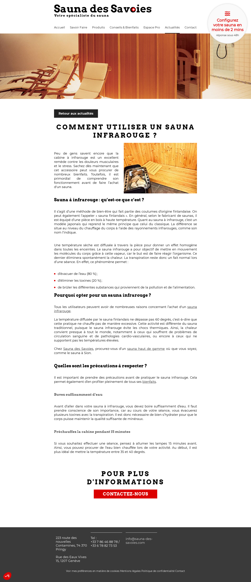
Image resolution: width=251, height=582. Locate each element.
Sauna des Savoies (78, 349)
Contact (191, 27)
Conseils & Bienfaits (124, 27)
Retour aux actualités (76, 113)
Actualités (172, 27)
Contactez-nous (125, 494)
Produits (98, 27)
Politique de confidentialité (157, 571)
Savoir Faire (78, 27)
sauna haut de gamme (146, 349)
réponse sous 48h (227, 24)
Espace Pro (151, 27)
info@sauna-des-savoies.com (139, 541)
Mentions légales (130, 571)
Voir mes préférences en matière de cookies (92, 571)
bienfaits (149, 382)
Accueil (59, 27)
